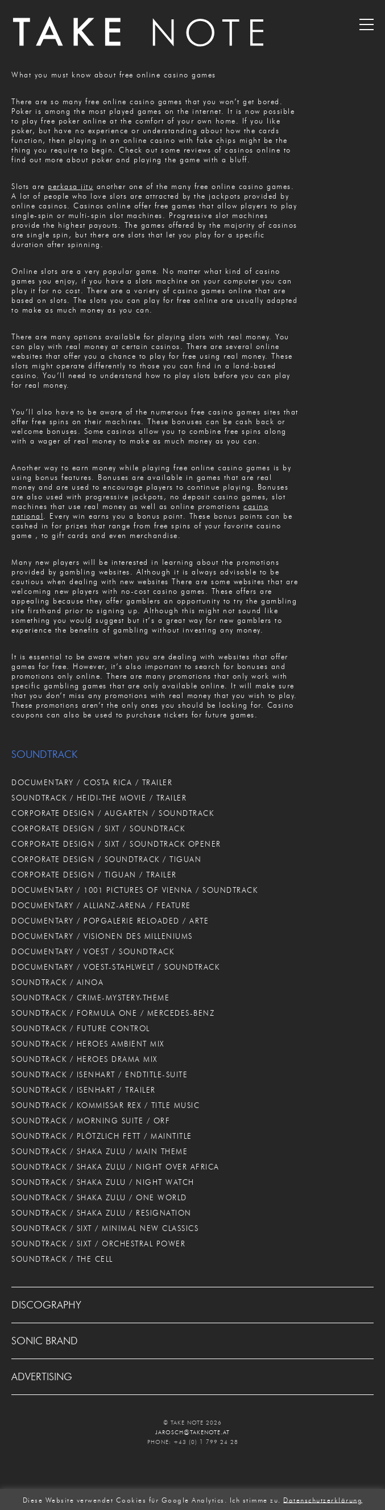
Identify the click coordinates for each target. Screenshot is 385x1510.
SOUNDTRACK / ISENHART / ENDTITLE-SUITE (99, 1074)
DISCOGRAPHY (46, 1305)
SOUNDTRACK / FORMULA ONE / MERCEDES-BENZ (112, 1012)
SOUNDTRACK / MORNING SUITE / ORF (90, 1120)
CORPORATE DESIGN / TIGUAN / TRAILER (94, 874)
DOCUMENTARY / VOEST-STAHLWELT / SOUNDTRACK (115, 966)
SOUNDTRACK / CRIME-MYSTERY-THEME (90, 997)
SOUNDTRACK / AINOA (57, 982)
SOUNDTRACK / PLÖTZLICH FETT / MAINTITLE (101, 1135)
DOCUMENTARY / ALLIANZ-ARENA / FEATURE (101, 905)
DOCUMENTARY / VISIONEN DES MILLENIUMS (102, 936)
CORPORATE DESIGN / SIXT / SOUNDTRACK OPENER (116, 843)
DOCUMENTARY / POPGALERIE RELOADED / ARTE (110, 920)
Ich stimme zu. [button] (255, 1499)
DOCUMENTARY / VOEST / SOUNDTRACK (92, 951)
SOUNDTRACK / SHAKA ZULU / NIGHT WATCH (102, 1182)
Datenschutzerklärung (322, 1499)
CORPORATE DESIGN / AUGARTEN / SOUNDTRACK (112, 813)
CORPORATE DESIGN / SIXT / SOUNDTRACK (98, 828)
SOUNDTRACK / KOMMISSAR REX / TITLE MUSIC (105, 1105)
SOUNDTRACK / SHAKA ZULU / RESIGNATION (101, 1212)
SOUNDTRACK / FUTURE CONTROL (80, 1028)
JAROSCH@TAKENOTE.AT (192, 1432)
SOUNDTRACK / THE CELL (62, 1258)
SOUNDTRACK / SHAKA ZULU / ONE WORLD (99, 1197)
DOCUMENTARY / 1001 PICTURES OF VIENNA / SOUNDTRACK (134, 889)
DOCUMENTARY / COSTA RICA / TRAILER (91, 782)
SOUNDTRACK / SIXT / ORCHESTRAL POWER (98, 1243)
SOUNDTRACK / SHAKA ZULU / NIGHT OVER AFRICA (115, 1166)
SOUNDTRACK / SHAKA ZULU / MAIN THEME (99, 1151)
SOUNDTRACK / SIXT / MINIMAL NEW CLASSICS (104, 1228)
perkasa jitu (70, 186)
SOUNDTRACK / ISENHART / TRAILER (83, 1089)
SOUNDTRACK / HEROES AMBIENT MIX (87, 1043)
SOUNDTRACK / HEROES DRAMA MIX (84, 1059)
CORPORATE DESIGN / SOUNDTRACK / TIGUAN (106, 859)
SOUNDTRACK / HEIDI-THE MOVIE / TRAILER (99, 797)
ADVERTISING (41, 1377)
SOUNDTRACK (44, 754)
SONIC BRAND (44, 1341)
